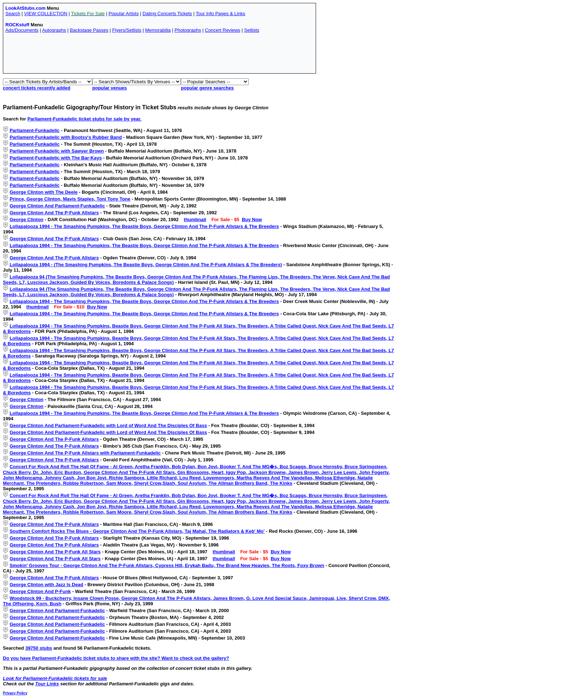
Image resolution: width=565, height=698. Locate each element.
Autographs (54, 30)
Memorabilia (158, 30)
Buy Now (252, 219)
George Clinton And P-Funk (40, 591)
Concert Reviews (222, 30)
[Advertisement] (136, 55)
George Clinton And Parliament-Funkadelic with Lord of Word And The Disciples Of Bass (108, 425)
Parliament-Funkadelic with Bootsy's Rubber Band (66, 137)
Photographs (187, 30)
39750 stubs (38, 648)
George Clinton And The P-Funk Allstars (54, 212)
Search (12, 13)
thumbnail (195, 219)
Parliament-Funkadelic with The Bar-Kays (56, 158)
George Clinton (27, 219)
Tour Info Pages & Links (220, 13)
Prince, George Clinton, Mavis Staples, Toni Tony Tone (70, 199)
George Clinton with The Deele (44, 192)
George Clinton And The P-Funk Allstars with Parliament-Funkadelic (85, 453)
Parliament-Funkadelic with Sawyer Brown (57, 151)
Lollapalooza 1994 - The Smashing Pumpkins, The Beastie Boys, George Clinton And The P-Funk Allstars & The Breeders (144, 226)
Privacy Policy (15, 693)
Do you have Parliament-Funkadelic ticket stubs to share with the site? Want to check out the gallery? (116, 658)
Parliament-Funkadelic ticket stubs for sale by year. (84, 119)
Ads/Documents (22, 30)
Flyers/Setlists (126, 30)
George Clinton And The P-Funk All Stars (55, 551)
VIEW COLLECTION (45, 13)
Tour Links (47, 683)
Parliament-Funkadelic (35, 130)
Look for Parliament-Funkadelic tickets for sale (55, 678)
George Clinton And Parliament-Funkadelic (57, 205)
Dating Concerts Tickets (167, 13)
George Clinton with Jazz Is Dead (46, 584)
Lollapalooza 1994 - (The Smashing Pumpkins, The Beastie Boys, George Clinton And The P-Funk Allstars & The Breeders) (146, 264)
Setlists (251, 30)
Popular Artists (123, 13)
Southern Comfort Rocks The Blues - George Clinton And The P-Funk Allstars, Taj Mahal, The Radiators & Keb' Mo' (137, 531)
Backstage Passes (89, 30)
